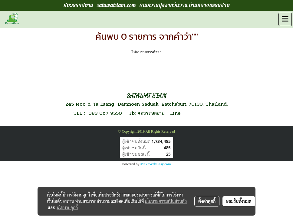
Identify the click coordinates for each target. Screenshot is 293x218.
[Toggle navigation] (285, 19)
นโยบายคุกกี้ (67, 207)
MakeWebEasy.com (155, 164)
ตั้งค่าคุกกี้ (207, 201)
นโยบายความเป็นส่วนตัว (166, 201)
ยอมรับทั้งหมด (239, 201)
